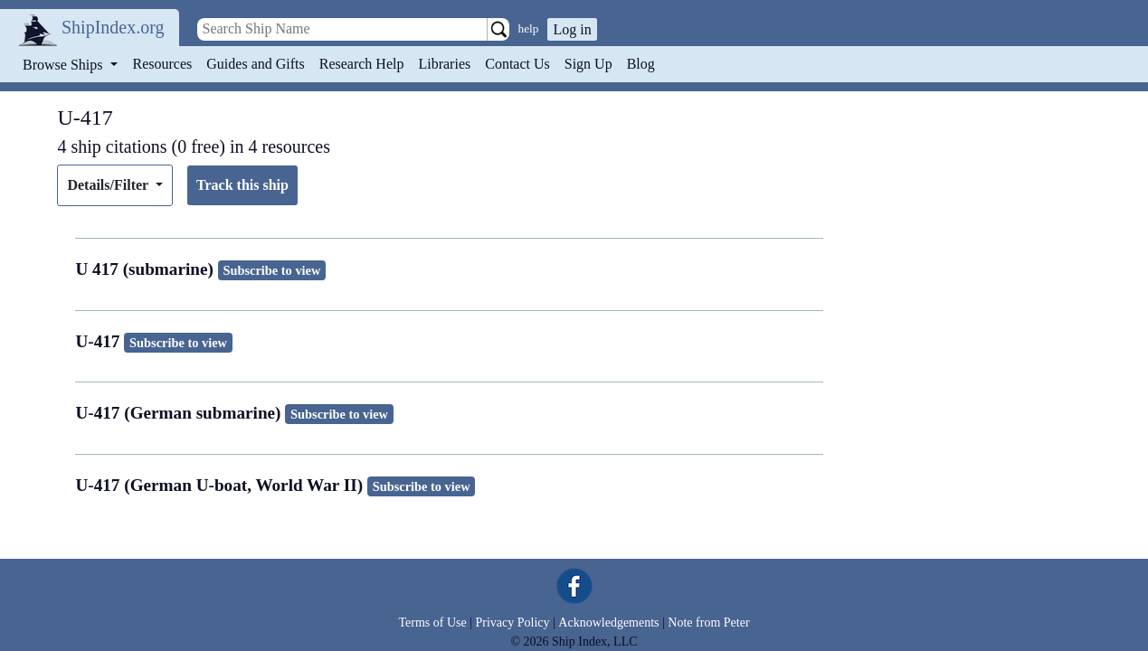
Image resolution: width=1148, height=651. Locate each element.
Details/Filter (109, 185)
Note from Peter (708, 622)
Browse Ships (64, 64)
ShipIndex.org (113, 27)
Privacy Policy (512, 622)
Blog (641, 63)
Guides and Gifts (255, 63)
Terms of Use (432, 622)
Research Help (361, 63)
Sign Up (588, 63)
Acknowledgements (608, 622)
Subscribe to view (271, 270)
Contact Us (517, 63)
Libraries (444, 63)
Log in (572, 29)
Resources (163, 63)
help (528, 28)
